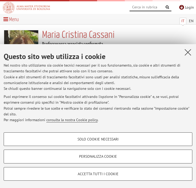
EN (191, 21)
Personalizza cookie (98, 156)
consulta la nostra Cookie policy (72, 120)
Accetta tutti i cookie (98, 174)
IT (182, 21)
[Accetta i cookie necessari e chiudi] (188, 52)
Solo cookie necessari (98, 139)
